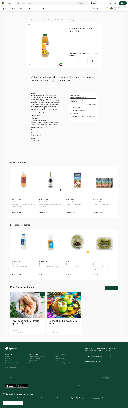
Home (28, 20)
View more (112, 288)
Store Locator (9, 365)
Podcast (31, 9)
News (6, 360)
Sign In (112, 3)
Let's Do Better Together (12, 363)
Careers (56, 360)
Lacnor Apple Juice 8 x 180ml (102, 204)
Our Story (8, 358)
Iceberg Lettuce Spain (72, 267)
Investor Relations (43, 9)
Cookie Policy (33, 363)
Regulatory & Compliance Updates (64, 363)
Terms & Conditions (34, 358)
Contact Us (57, 356)
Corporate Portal (59, 358)
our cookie (96, 398)
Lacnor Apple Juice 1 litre (73, 204)
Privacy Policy (33, 360)
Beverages (34, 20)
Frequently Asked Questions (37, 356)
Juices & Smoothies (44, 20)
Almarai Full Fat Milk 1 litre (20, 267)
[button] (61, 45)
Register (102, 3)
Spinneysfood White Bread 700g (49, 267)
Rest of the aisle (17, 212)
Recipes (14, 9)
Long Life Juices (56, 20)
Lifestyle (23, 9)
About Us (7, 356)
